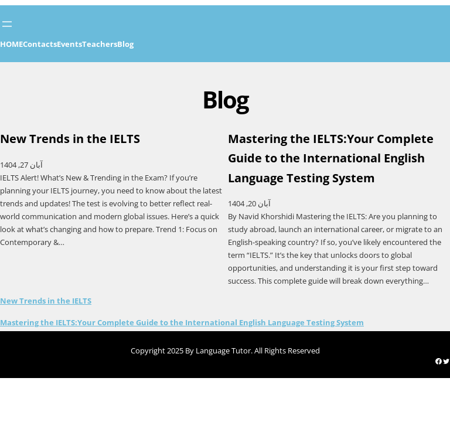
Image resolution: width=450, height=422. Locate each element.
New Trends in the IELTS (45, 300)
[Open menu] (7, 24)
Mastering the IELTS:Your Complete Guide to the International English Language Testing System (182, 322)
